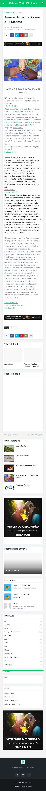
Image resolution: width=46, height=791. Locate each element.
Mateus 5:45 (10, 152)
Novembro (23, 654)
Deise (15, 604)
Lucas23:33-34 (11, 122)
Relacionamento (22, 456)
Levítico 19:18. (11, 192)
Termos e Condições (11, 700)
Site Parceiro (27, 786)
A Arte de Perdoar (23, 485)
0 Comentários (29, 30)
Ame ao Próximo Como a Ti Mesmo (31, 365)
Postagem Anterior (11, 434)
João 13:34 (9, 189)
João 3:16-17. (10, 106)
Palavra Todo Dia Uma (23, 3)
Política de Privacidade (12, 704)
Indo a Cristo (21, 446)
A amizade (8, 364)
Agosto (23, 625)
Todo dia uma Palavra (21, 585)
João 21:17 (17, 127)
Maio (23, 646)
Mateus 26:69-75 (24, 125)
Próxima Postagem (35, 434)
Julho (23, 643)
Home (16, 786)
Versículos (23, 664)
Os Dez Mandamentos (23, 657)
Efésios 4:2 (9, 308)
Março (23, 650)
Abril (23, 621)
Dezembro (23, 628)
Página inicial (9, 12)
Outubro (19, 12)
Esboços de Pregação (23, 632)
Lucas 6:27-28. (11, 302)
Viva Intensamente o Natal (26, 466)
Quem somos (9, 697)
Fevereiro (23, 635)
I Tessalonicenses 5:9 (13, 305)
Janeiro (23, 639)
